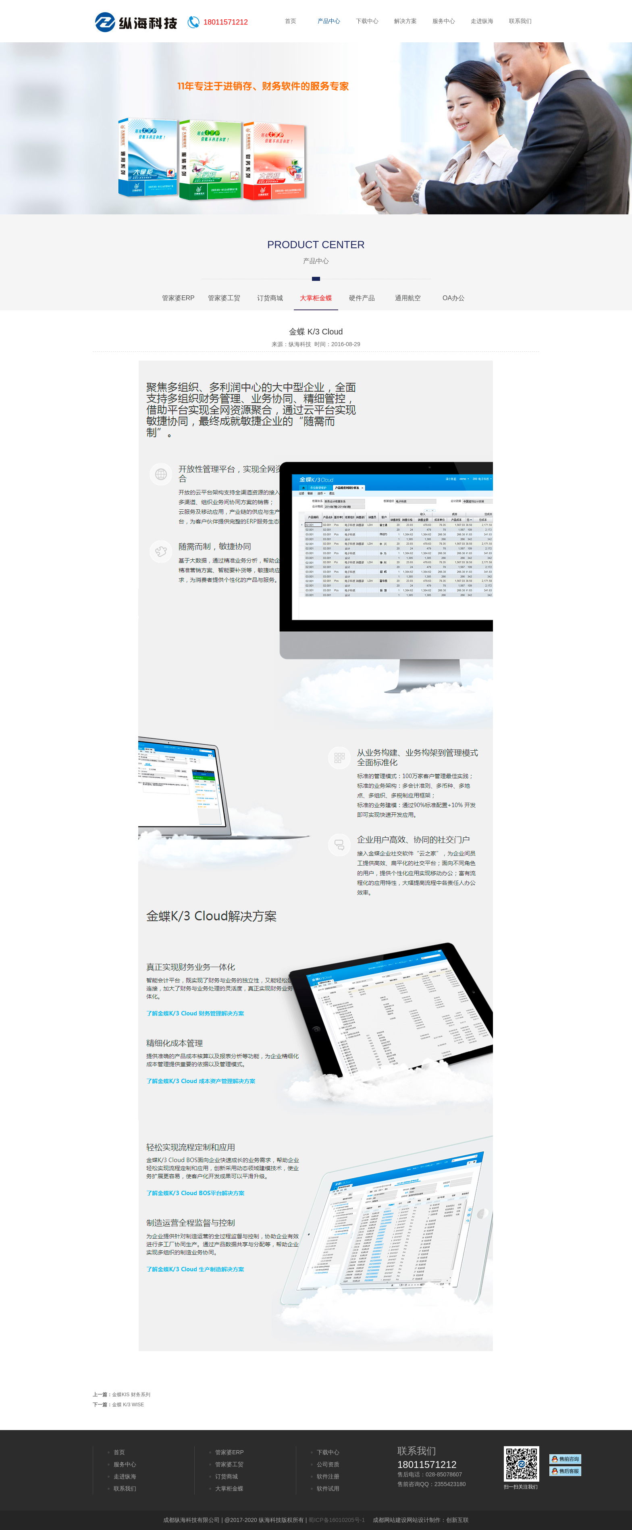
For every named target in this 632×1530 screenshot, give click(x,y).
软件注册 (328, 1476)
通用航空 (408, 298)
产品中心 (329, 21)
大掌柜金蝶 (316, 298)
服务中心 (443, 21)
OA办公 (454, 298)
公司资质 (328, 1464)
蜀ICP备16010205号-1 (336, 1520)
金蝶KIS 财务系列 (131, 1394)
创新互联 (457, 1520)
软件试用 (328, 1488)
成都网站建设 (390, 1520)
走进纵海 (482, 21)
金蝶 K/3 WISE (128, 1405)
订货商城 (270, 298)
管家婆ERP (178, 298)
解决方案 (405, 21)
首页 (290, 21)
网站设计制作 (424, 1520)
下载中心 (367, 21)
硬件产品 (362, 298)
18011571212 (226, 22)
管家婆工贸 (224, 298)
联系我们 (520, 21)
